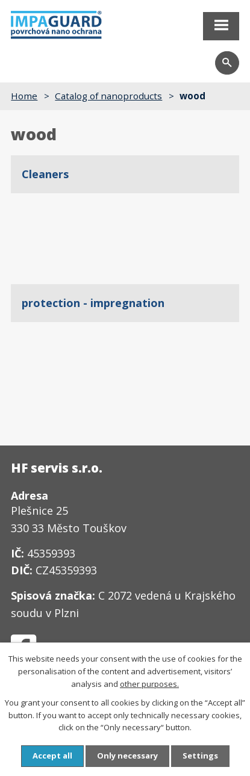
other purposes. (149, 683)
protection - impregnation (93, 303)
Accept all (52, 755)
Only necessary (127, 755)
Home (24, 96)
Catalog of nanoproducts (108, 96)
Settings (200, 755)
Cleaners (45, 174)
